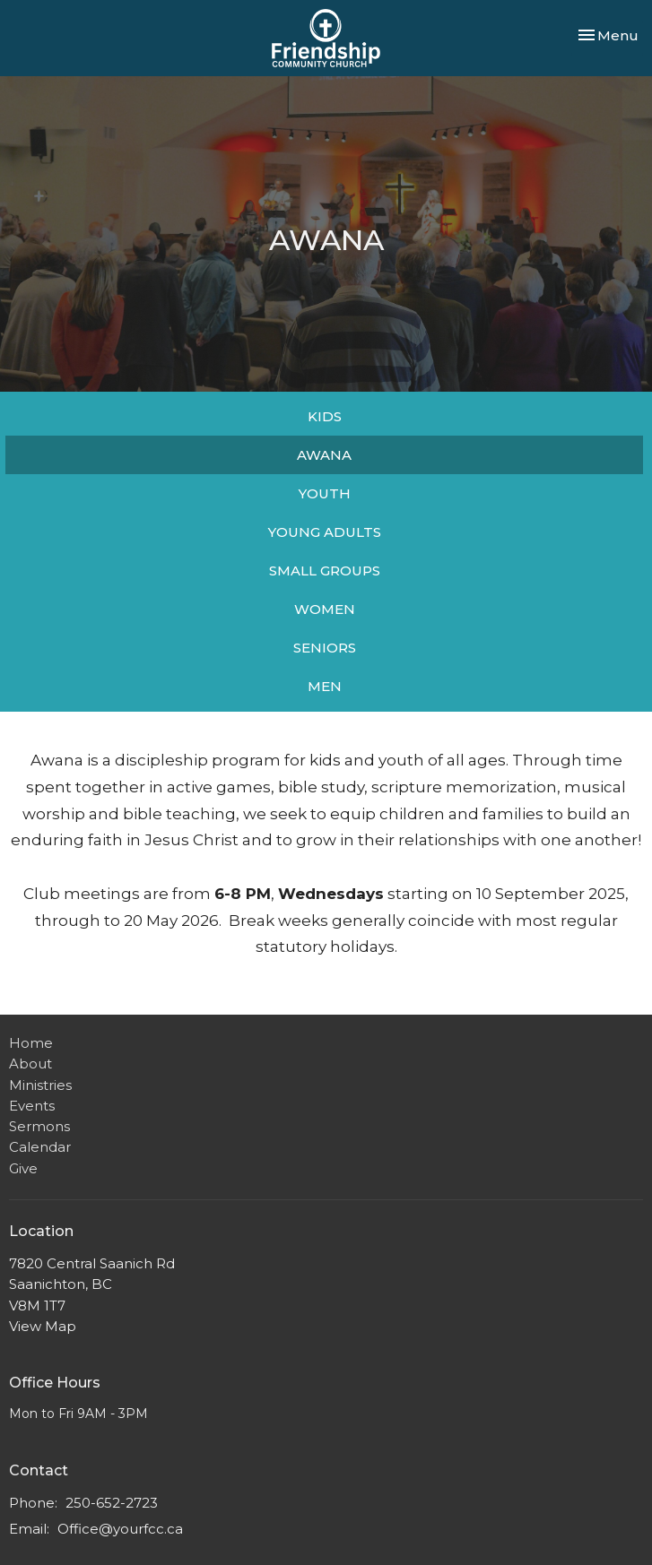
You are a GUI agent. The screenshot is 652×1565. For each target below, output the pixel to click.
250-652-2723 (111, 1502)
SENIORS (324, 647)
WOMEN (324, 609)
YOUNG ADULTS (324, 531)
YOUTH (325, 493)
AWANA (324, 454)
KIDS (325, 416)
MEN (325, 686)
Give (23, 1168)
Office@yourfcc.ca (120, 1528)
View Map (42, 1326)
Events (32, 1105)
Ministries (40, 1085)
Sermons (39, 1126)
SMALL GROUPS (324, 570)
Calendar (40, 1146)
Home (31, 1042)
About (30, 1063)
